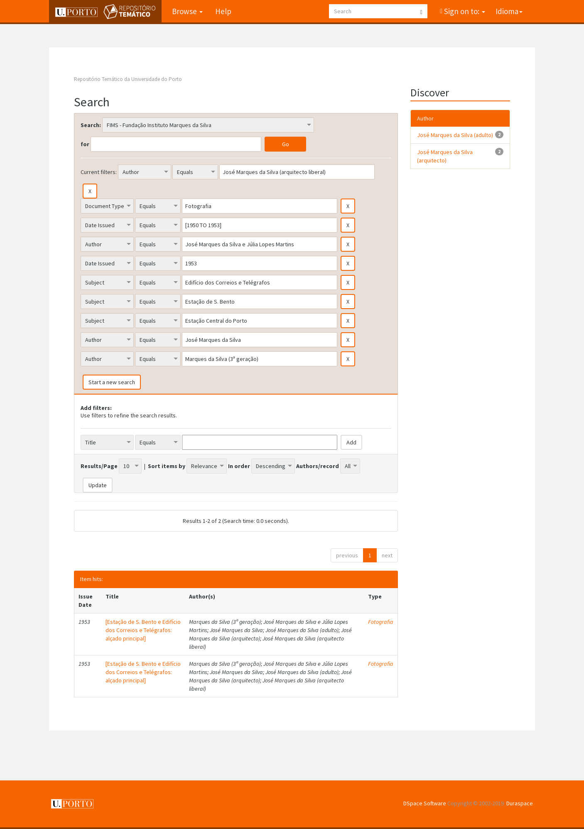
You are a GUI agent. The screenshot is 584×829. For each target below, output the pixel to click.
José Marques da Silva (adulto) (455, 135)
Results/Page (99, 466)
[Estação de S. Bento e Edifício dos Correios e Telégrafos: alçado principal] (143, 630)
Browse (187, 11)
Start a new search (111, 382)
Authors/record (317, 466)
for (85, 144)
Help (223, 11)
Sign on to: (463, 11)
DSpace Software (424, 803)
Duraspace (519, 803)
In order (239, 466)
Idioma (509, 11)
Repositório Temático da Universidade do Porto (128, 79)
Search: (91, 125)
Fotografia (380, 621)
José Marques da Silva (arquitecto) (445, 156)
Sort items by (166, 466)
